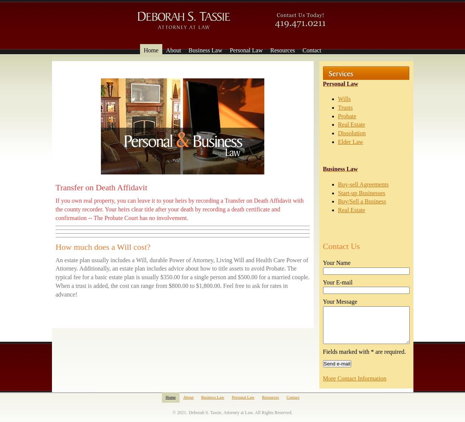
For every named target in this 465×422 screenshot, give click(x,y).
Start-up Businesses (362, 193)
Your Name (337, 263)
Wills (344, 99)
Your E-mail (338, 282)
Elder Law (350, 142)
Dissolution (352, 133)
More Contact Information (355, 378)
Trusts (345, 107)
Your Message (340, 301)
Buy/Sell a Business (362, 201)
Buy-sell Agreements (363, 184)
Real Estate (351, 124)
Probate (347, 116)
